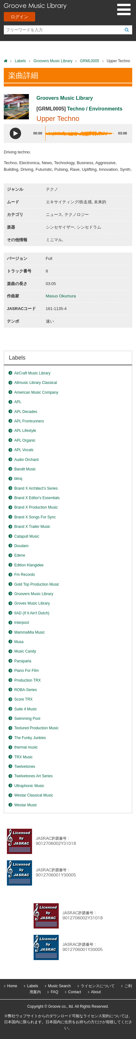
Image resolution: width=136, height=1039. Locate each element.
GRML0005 (89, 61)
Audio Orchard (26, 459)
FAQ (54, 992)
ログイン (19, 16)
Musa (18, 642)
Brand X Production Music (36, 507)
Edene (19, 555)
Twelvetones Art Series (33, 776)
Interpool (21, 622)
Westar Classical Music (33, 795)
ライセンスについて (98, 986)
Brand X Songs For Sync (35, 517)
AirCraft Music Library (32, 373)
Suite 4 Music (25, 709)
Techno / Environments (94, 108)
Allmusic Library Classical (35, 382)
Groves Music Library (32, 603)
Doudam (21, 546)
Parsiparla (22, 661)
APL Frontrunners (29, 421)
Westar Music (25, 805)
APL (17, 402)
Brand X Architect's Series (35, 488)
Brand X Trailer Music (32, 526)
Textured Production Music (36, 728)
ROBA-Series (25, 690)
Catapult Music (26, 536)
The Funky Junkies (30, 738)
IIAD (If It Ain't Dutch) (31, 613)
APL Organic (24, 440)
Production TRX (27, 680)
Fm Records (24, 574)
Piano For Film (26, 670)
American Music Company (36, 392)
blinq (18, 478)
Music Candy (25, 651)
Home (12, 986)
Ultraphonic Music (29, 786)
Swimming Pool (27, 718)
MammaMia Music (29, 632)
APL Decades (25, 411)
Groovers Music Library (52, 61)
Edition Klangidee (28, 565)
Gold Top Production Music (36, 584)
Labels (20, 61)
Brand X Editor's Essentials (36, 498)
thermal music (26, 747)
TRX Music (23, 757)
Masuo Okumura (61, 296)
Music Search (59, 986)
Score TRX (23, 699)
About (96, 992)
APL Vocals (23, 450)
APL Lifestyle (25, 430)
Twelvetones (24, 766)
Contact (74, 992)
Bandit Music (25, 469)
